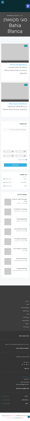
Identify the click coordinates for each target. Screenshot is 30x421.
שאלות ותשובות (25, 320)
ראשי (22, 15)
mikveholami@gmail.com (22, 384)
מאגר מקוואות (26, 310)
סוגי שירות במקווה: (22, 159)
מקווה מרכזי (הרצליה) (21, 258)
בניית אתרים (9, 418)
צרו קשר (27, 323)
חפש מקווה (15, 165)
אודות (27, 304)
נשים (26, 45)
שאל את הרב (26, 317)
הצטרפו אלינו (26, 327)
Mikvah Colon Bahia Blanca (18, 65)
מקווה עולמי (13, 415)
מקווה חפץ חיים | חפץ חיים (20, 239)
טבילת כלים (24, 182)
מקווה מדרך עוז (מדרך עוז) (20, 248)
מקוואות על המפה (25, 307)
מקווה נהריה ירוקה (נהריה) (20, 209)
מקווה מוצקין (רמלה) (22, 219)
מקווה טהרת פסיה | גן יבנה (20, 229)
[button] (28, 6)
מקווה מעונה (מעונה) (22, 268)
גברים (25, 179)
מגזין (28, 314)
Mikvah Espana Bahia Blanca (18, 104)
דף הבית (27, 301)
